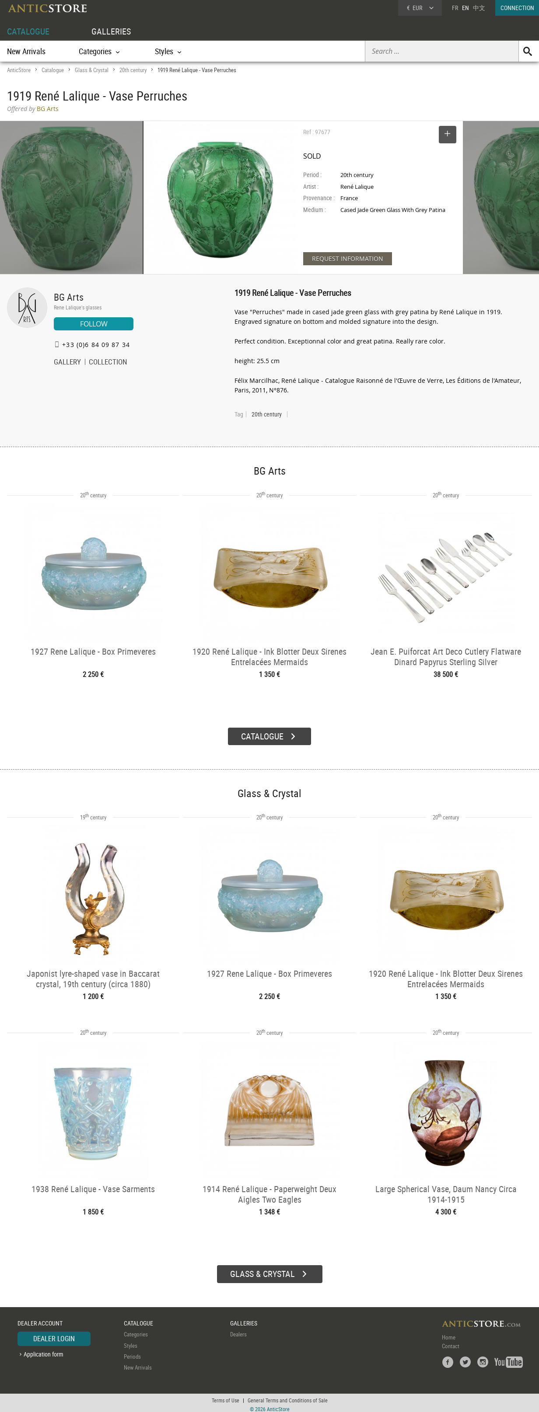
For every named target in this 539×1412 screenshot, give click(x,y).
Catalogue (53, 70)
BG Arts (69, 297)
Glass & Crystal (91, 70)
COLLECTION (108, 363)
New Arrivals (26, 51)
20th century (133, 70)
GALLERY (67, 363)
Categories (136, 1331)
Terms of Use (225, 1396)
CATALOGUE (28, 31)
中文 (479, 7)
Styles (130, 1342)
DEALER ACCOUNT (40, 1319)
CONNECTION (517, 7)
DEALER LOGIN (54, 1335)
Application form (43, 1350)
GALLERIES (111, 31)
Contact (450, 1342)
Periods (132, 1353)
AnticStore (19, 70)
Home (448, 1334)
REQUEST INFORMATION (347, 258)
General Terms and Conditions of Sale (288, 1396)
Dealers (238, 1331)
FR (455, 7)
